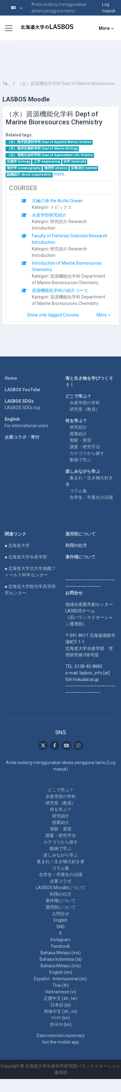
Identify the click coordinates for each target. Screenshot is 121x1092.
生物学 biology (18, 161)
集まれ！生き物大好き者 (60, 861)
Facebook (60, 946)
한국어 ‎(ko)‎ (60, 1024)
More (102, 314)
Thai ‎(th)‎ (60, 985)
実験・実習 (80, 440)
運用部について (80, 533)
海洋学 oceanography (24, 168)
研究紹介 (78, 427)
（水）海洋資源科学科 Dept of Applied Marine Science (49, 142)
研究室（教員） (85, 409)
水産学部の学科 (85, 402)
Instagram (60, 939)
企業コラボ (60, 881)
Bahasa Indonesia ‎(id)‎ (61, 959)
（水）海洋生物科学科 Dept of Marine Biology (42, 148)
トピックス (61, 207)
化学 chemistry (74, 161)
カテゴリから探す (87, 453)
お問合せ (60, 913)
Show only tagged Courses (53, 314)
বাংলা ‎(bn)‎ (60, 1017)
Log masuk (108, 7)
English (60, 920)
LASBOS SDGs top (22, 407)
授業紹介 (78, 433)
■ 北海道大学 (17, 545)
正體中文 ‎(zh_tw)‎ (60, 998)
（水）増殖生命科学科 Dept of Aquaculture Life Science (50, 155)
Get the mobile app (60, 1042)
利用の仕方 (76, 545)
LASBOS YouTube (22, 389)
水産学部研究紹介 (49, 215)
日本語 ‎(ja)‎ (60, 1004)
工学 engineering (47, 161)
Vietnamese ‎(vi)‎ (60, 991)
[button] (17, 8)
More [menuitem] (104, 28)
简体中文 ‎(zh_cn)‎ (60, 1011)
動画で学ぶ (80, 459)
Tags (6, 83)
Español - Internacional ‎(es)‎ (60, 978)
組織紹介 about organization (29, 174)
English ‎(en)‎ (60, 972)
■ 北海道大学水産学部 (26, 556)
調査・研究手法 (85, 446)
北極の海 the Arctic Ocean (57, 200)
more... (60, 174)
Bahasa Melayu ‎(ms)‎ (61, 952)
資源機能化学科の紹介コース (60, 290)
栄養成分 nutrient (84, 168)
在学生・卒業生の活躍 (91, 497)
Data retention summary (60, 1035)
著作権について (80, 556)
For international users (26, 425)
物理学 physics (55, 168)
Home (11, 378)
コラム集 (78, 490)
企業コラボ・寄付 (22, 437)
